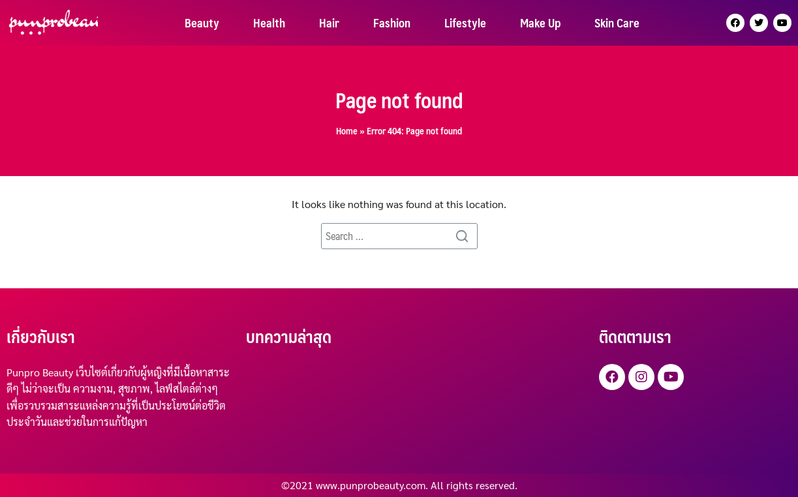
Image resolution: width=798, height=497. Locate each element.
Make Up (540, 22)
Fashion (391, 22)
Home (347, 130)
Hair (329, 22)
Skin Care (616, 22)
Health (269, 22)
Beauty (202, 22)
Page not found (399, 99)
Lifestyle (465, 22)
